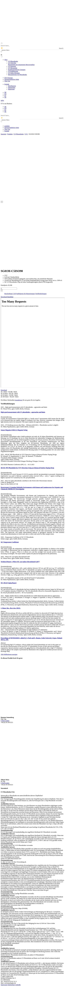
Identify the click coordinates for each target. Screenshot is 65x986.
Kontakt (6, 84)
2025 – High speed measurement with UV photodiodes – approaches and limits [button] (24, 407)
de (1, 54)
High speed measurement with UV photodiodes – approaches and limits (23, 412)
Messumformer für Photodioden (17, 74)
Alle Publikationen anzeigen (9, 654)
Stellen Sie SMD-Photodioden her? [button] (11, 858)
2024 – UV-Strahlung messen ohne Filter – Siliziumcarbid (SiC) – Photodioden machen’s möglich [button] (29, 424)
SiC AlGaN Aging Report (8, 582)
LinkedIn (18, 984)
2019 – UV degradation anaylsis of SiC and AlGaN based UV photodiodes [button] (22, 577)
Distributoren (12, 86)
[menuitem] (5, 92)
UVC (26, 134)
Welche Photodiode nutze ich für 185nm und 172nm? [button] (16, 841)
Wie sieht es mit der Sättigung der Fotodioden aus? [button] (16, 919)
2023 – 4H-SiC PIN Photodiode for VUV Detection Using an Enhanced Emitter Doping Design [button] (29, 454)
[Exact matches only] (1, 51)
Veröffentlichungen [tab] (40, 293)
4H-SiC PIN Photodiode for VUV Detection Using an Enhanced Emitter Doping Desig (27, 467)
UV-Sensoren (12, 66)
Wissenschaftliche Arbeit (11, 79)
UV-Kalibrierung (13, 71)
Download (4, 390)
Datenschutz (11, 87)
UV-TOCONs (21, 63)
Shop (5, 59)
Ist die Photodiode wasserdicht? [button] (10, 943)
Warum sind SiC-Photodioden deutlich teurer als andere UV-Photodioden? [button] (22, 954)
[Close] (2, 201)
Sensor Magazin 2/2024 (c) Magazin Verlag (14, 429)
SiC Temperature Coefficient (10, 542)
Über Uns (7, 81)
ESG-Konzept (8, 78)
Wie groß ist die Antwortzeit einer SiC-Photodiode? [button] (16, 905)
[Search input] (32, 45)
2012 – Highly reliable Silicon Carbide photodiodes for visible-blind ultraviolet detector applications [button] (30, 595)
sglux (2, 100)
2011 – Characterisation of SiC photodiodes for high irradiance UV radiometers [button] (24, 629)
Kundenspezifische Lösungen (16, 69)
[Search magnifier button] (63, 48)
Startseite (3, 134)
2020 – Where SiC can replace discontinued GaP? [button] (15, 556)
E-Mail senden (5, 720)
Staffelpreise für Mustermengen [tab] (25, 293)
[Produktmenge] (9, 288)
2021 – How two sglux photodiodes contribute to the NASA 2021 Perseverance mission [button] (26, 480)
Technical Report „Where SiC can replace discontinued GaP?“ (20, 561)
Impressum (11, 89)
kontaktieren (18, 399)
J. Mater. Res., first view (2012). (10, 608)
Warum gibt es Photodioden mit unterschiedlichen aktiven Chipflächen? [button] (22, 795)
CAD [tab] (14, 293)
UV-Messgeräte (12, 68)
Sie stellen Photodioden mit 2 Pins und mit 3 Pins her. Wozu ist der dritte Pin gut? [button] (25, 890)
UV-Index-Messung (14, 73)
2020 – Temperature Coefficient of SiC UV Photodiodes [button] (17, 537)
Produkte (10, 134)
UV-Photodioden (13, 61)
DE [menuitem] (5, 106)
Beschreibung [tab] (8, 293)
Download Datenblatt (7, 296)
